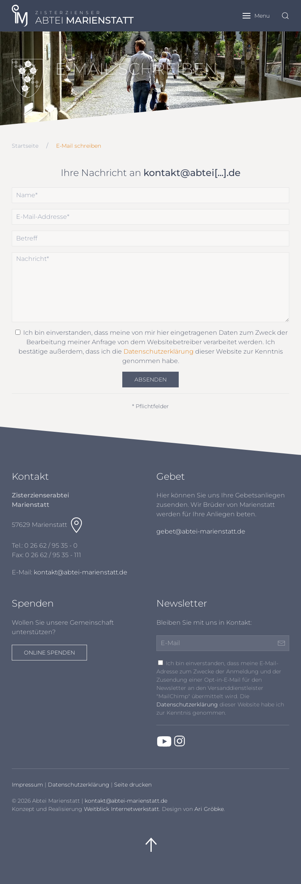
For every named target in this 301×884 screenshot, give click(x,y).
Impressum (27, 784)
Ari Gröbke (209, 808)
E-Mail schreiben (78, 145)
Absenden (150, 379)
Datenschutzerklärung (158, 351)
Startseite (25, 145)
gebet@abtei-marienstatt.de (200, 531)
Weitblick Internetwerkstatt (121, 808)
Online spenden (49, 652)
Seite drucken (133, 784)
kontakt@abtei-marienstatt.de (80, 572)
